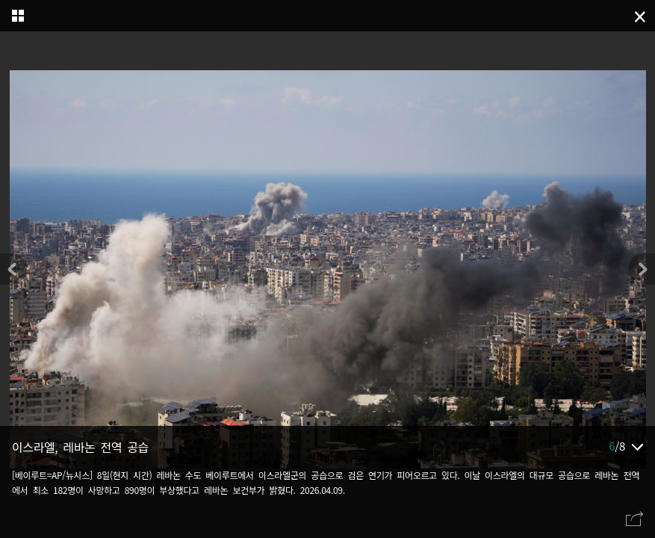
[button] (641, 269)
